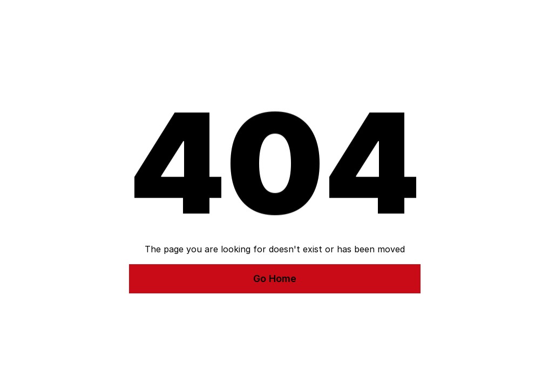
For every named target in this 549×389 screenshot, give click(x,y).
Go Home (274, 278)
